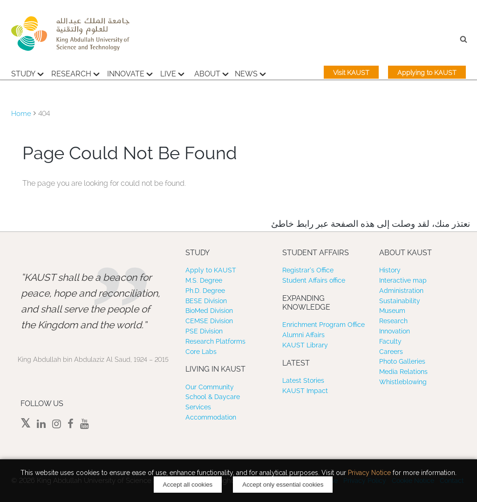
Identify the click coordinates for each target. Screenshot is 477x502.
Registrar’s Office (308, 270)
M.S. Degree (203, 280)
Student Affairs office (313, 280)
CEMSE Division (209, 321)
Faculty (390, 341)
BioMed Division (209, 310)
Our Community (209, 387)
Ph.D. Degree (205, 290)
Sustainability (399, 301)
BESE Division (206, 301)
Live (172, 73)
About (211, 73)
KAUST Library (305, 345)
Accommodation (210, 417)
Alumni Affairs (303, 335)
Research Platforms (215, 341)
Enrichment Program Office (323, 324)
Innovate (130, 73)
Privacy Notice (369, 472)
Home (21, 113)
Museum (392, 310)
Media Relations (403, 371)
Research (75, 73)
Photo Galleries (402, 361)
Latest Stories (303, 380)
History (390, 270)
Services (198, 407)
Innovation (394, 331)
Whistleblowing (403, 382)
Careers (391, 351)
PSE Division (204, 331)
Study (27, 73)
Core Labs (201, 351)
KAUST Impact (305, 390)
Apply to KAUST (210, 270)
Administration (401, 290)
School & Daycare (212, 396)
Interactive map (403, 280)
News (250, 73)
